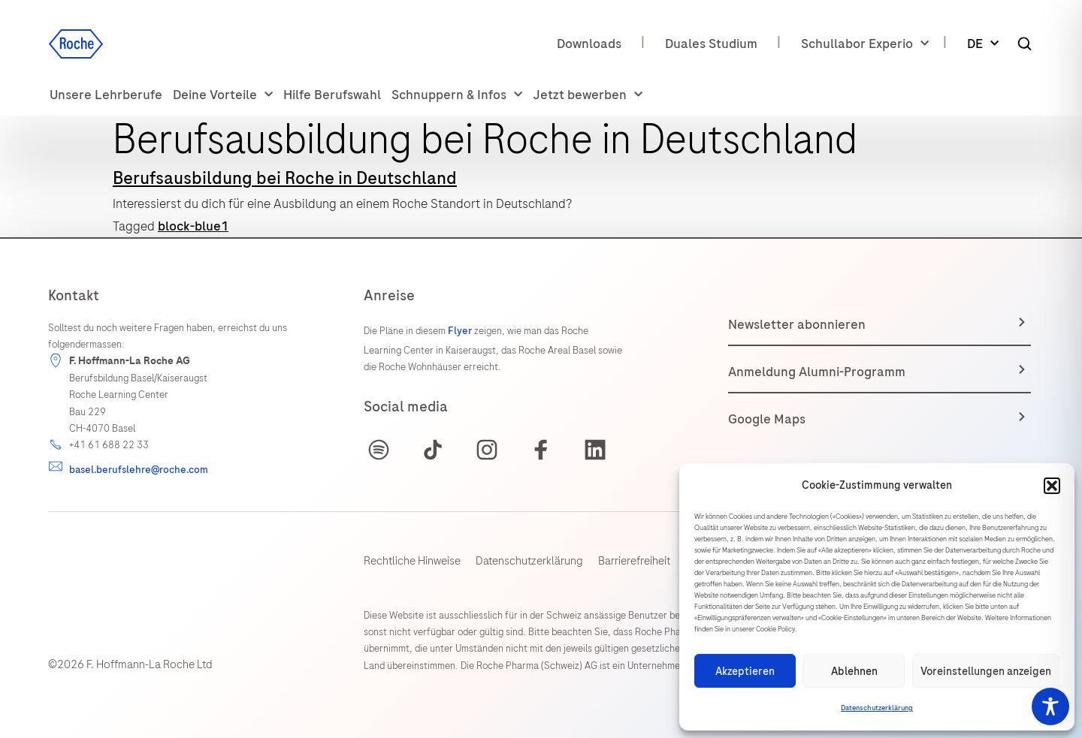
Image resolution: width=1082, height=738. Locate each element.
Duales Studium (711, 44)
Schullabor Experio (865, 44)
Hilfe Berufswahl (332, 95)
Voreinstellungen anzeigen (985, 671)
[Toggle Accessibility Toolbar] (1050, 706)
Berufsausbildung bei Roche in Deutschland (285, 178)
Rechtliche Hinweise (412, 561)
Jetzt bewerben (587, 95)
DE (983, 44)
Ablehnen (854, 671)
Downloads (589, 44)
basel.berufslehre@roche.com (138, 469)
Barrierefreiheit (634, 561)
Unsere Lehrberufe (106, 95)
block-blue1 (193, 226)
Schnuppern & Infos (456, 95)
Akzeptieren (745, 671)
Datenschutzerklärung (877, 708)
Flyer (461, 331)
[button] (1051, 485)
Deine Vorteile (223, 95)
